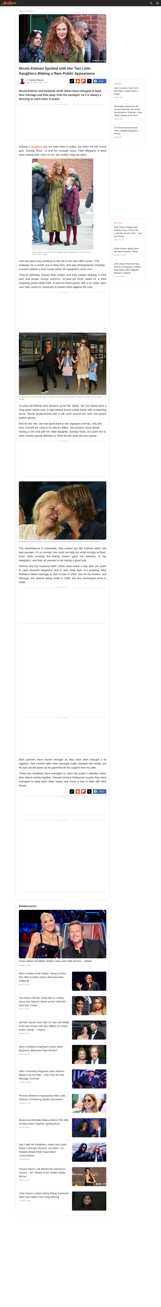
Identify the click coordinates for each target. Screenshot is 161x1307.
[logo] (9, 3)
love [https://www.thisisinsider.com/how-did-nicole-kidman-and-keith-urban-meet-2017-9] (85, 570)
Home (21, 11)
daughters (37, 146)
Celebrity (29, 11)
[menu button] (157, 3)
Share (99, 81)
